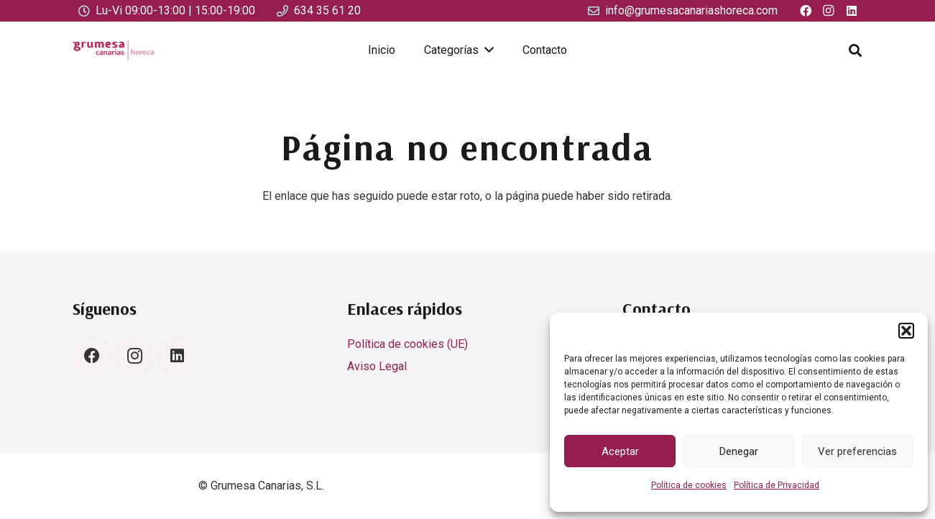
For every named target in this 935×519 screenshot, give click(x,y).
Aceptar (620, 451)
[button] (906, 330)
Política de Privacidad (776, 485)
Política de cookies (689, 485)
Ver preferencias (857, 451)
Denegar (738, 451)
